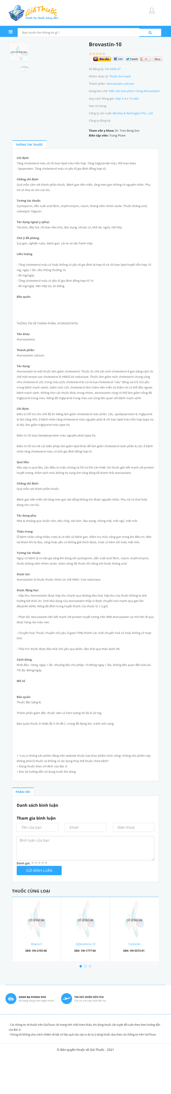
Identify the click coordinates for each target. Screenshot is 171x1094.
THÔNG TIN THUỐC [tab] (29, 145)
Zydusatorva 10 (85, 944)
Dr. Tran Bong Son (127, 131)
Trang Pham (117, 135)
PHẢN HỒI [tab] (23, 792)
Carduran (134, 944)
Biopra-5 (36, 944)
